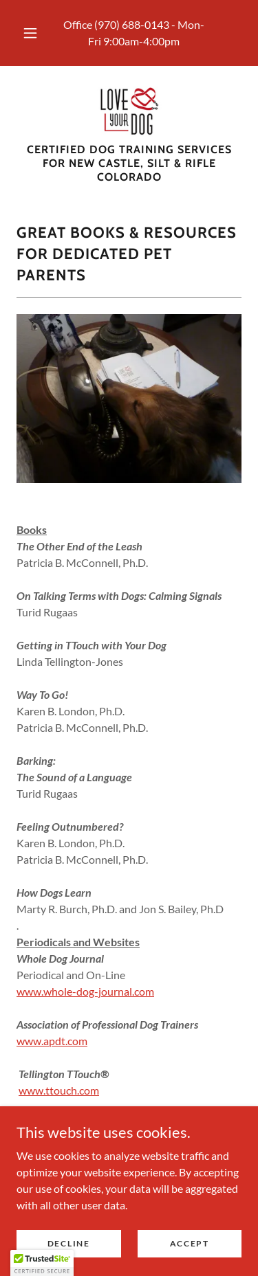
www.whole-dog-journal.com (85, 991)
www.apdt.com (52, 1040)
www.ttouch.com (59, 1090)
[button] (30, 33)
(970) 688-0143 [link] (131, 24)
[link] (129, 109)
